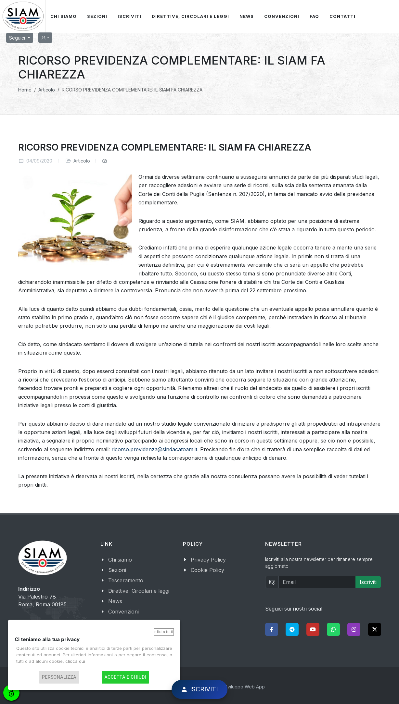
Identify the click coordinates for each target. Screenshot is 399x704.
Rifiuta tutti (163, 631)
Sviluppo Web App (245, 686)
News (115, 601)
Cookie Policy (207, 570)
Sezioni (117, 570)
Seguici (17, 38)
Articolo (81, 161)
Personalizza (59, 677)
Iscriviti (368, 582)
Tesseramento (125, 580)
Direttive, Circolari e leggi (138, 591)
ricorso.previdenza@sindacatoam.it (154, 449)
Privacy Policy (208, 559)
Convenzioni (123, 611)
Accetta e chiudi (125, 677)
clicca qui (75, 661)
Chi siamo (120, 559)
